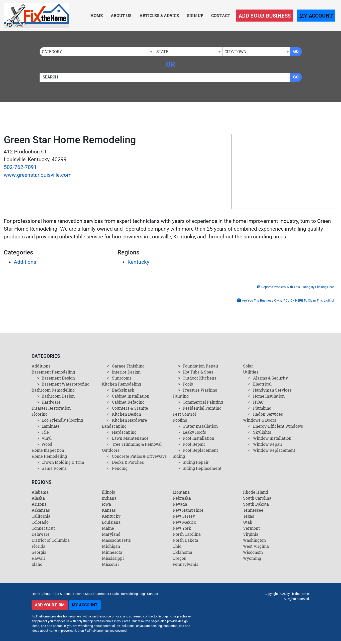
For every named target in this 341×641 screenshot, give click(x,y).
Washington (254, 540)
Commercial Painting (203, 402)
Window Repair (267, 444)
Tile (45, 432)
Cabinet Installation (130, 396)
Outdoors (111, 450)
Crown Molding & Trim (63, 462)
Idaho (37, 564)
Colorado (40, 522)
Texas (248, 516)
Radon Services (268, 414)
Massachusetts (116, 540)
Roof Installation (198, 438)
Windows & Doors (259, 420)
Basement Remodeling (53, 372)
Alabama (40, 492)
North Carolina (187, 534)
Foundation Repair (200, 366)
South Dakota (256, 504)
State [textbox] (162, 51)
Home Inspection (48, 450)
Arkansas (41, 510)
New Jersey (184, 516)
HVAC (258, 402)
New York (182, 528)
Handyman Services (272, 390)
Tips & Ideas (62, 594)
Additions (25, 262)
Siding (179, 456)
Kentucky (138, 262)
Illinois (108, 492)
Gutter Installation (200, 426)
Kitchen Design (126, 414)
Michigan (111, 546)
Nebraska (182, 498)
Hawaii (38, 558)
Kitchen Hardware (129, 420)
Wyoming (252, 558)
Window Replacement (274, 450)
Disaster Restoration (51, 408)
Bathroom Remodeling (53, 390)
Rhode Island (255, 492)
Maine (108, 528)
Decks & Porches (128, 462)
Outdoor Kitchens (199, 378)
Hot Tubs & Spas (198, 372)
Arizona (39, 504)
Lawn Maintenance (130, 438)
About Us (121, 15)
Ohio (177, 546)
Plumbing (262, 408)
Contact (220, 15)
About (46, 594)
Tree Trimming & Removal (137, 444)
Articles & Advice (159, 15)
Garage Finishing (128, 366)
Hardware (51, 402)
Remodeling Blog (133, 594)
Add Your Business (265, 15)
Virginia (250, 534)
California (41, 516)
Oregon (179, 558)
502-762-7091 (20, 167)
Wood (47, 444)
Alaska (38, 498)
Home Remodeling (49, 456)
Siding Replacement (202, 468)
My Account (316, 15)
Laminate (51, 426)
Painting (181, 396)
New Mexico (184, 522)
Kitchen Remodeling (121, 384)
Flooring (40, 414)
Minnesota (112, 552)
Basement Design (58, 378)
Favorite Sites (82, 594)
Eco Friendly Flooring (62, 420)
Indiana (109, 498)
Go (296, 51)
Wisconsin (253, 552)
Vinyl (47, 438)
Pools (188, 384)
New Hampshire (188, 510)
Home (96, 15)
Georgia (39, 552)
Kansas (109, 510)
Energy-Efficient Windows (278, 426)
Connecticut (43, 528)
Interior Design (126, 372)
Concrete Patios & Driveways (139, 456)
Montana (181, 492)
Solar (248, 366)
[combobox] (97, 51)
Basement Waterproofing (65, 384)
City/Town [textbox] (235, 51)
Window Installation (272, 438)
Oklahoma (182, 552)
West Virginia (256, 546)
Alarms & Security (270, 378)
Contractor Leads (106, 594)
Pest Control (184, 414)
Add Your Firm (50, 605)
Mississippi (113, 558)
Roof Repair (194, 444)
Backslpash (123, 390)
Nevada (180, 504)
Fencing (120, 468)
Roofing (180, 420)
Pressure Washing (200, 390)
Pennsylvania (185, 564)
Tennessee (253, 510)
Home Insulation (269, 396)
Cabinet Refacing (128, 402)
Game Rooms (54, 468)
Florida (38, 546)
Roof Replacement (200, 450)
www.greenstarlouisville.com (37, 175)
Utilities (250, 372)
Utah (247, 522)
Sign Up (195, 15)
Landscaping (114, 426)
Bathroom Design (58, 396)
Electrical (262, 384)
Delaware (41, 534)
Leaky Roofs (194, 432)
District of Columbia (51, 540)
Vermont (251, 528)
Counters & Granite (130, 408)
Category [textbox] (52, 51)
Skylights (262, 432)
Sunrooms (122, 378)
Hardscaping (124, 432)
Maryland (111, 534)
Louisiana (111, 522)
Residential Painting (202, 408)
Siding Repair (196, 462)
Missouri (110, 564)
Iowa (106, 504)
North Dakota (185, 540)
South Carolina (257, 498)
